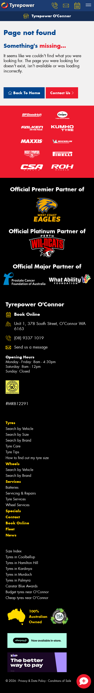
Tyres (10, 422)
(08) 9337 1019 (29, 338)
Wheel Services (17, 505)
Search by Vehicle (19, 428)
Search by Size (17, 434)
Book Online (17, 523)
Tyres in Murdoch (19, 574)
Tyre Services (16, 499)
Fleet (10, 529)
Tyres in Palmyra (18, 580)
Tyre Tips (12, 452)
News (11, 535)
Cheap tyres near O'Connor (27, 597)
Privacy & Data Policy (32, 681)
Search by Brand (18, 440)
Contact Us (62, 92)
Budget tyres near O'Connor (27, 592)
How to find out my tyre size (27, 457)
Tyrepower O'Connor (47, 16)
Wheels (13, 463)
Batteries (12, 487)
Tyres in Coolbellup (20, 557)
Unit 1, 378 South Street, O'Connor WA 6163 (50, 326)
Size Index (14, 551)
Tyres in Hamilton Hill (22, 562)
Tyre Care (13, 446)
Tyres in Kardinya (19, 568)
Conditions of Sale (59, 681)
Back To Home (24, 92)
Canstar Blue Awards (21, 586)
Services (13, 481)
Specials (13, 510)
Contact (13, 516)
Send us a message (31, 347)
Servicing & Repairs (21, 493)
